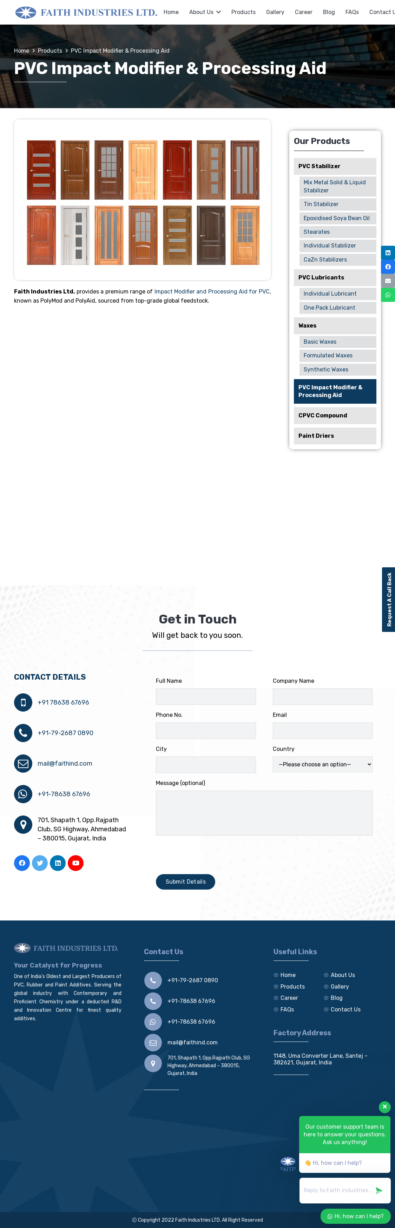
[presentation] (209, 855)
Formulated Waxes (328, 355)
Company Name (323, 691)
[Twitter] (40, 863)
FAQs (287, 1009)
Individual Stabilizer (330, 245)
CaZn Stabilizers (325, 259)
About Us (343, 975)
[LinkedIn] (58, 863)
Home (288, 975)
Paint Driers (316, 436)
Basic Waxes (320, 341)
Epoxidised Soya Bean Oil (337, 218)
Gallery (340, 986)
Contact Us (346, 1009)
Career (289, 998)
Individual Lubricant (330, 293)
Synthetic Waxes (326, 369)
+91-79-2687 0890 (65, 733)
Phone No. (206, 725)
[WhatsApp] (388, 295)
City (206, 759)
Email (323, 725)
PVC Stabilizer (319, 166)
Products (293, 986)
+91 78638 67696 (63, 702)
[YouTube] (76, 863)
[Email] (388, 281)
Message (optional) (264, 808)
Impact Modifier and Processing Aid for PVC (212, 291)
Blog (337, 998)
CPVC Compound (322, 415)
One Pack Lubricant (329, 307)
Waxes (307, 325)
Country (323, 759)
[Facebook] (22, 863)
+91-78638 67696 (64, 794)
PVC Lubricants (321, 277)
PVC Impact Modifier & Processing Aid (330, 391)
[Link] (87, 12)
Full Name (206, 691)
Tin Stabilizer (321, 204)
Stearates (317, 232)
